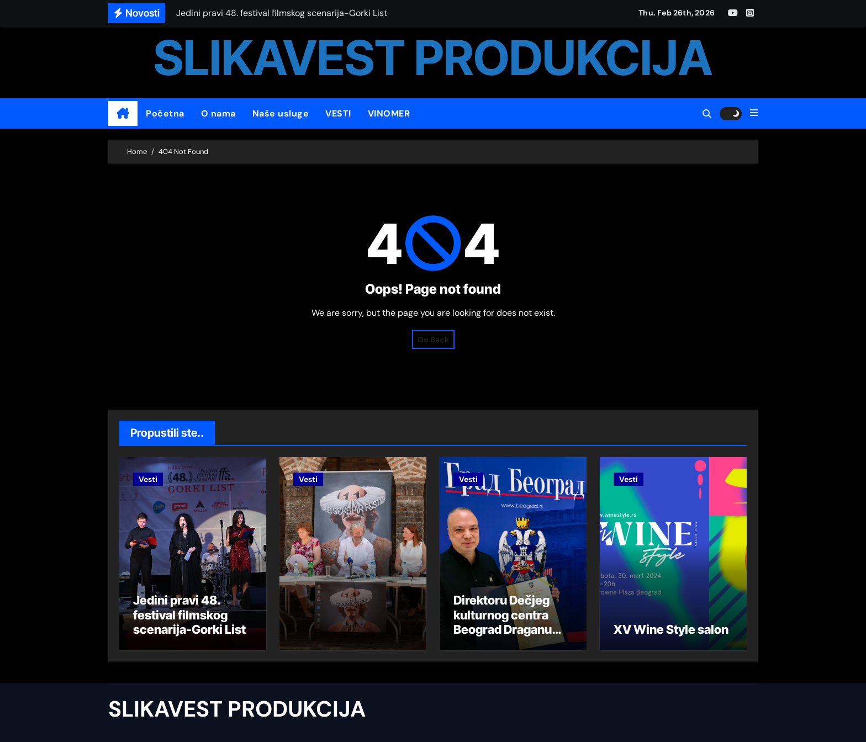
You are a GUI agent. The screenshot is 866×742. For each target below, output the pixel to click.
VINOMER (389, 113)
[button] (754, 113)
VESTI (338, 113)
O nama (218, 113)
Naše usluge (280, 113)
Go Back (433, 339)
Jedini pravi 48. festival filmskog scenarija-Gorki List (189, 615)
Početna (165, 113)
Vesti (148, 479)
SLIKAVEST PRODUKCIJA (433, 58)
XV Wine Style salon (671, 629)
